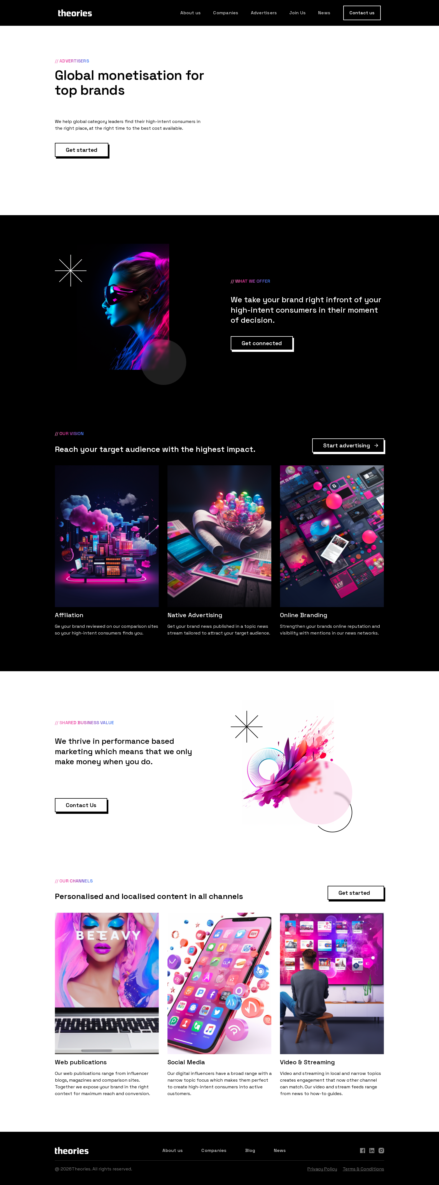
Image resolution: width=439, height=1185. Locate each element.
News (324, 13)
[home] (75, 13)
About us (190, 13)
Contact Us (81, 805)
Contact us (362, 13)
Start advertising (346, 445)
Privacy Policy (322, 1169)
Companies (225, 13)
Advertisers (264, 13)
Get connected (262, 343)
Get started (81, 150)
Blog (250, 1150)
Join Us (297, 13)
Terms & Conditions (363, 1169)
